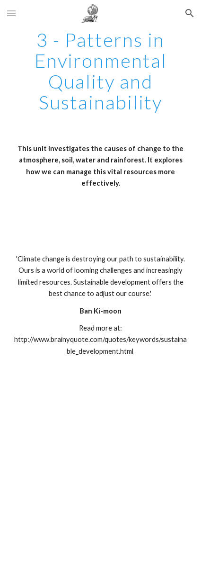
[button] (11, 13)
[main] (101, 71)
